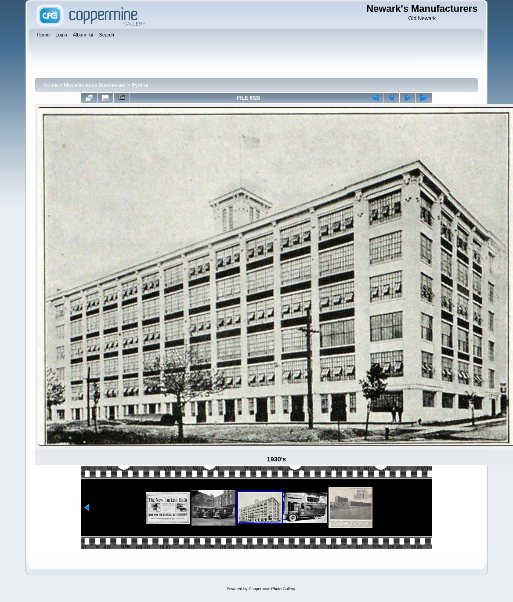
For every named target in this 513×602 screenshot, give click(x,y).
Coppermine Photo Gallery (272, 589)
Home (50, 85)
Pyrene (140, 85)
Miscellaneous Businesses (95, 85)
